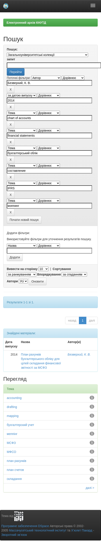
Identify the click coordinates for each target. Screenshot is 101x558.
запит (11, 59)
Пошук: (12, 49)
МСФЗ (11, 443)
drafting (12, 407)
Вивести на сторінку (22, 269)
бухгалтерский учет (20, 425)
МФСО (11, 452)
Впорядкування (49, 274)
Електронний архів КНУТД (26, 22)
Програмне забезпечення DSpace (25, 526)
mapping (13, 416)
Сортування (62, 269)
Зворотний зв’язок (14, 535)
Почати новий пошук (24, 220)
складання (14, 479)
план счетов (15, 470)
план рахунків (16, 461)
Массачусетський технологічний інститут (37, 530)
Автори (12, 281)
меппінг (12, 434)
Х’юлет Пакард (81, 530)
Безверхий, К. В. (79, 354)
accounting (14, 398)
